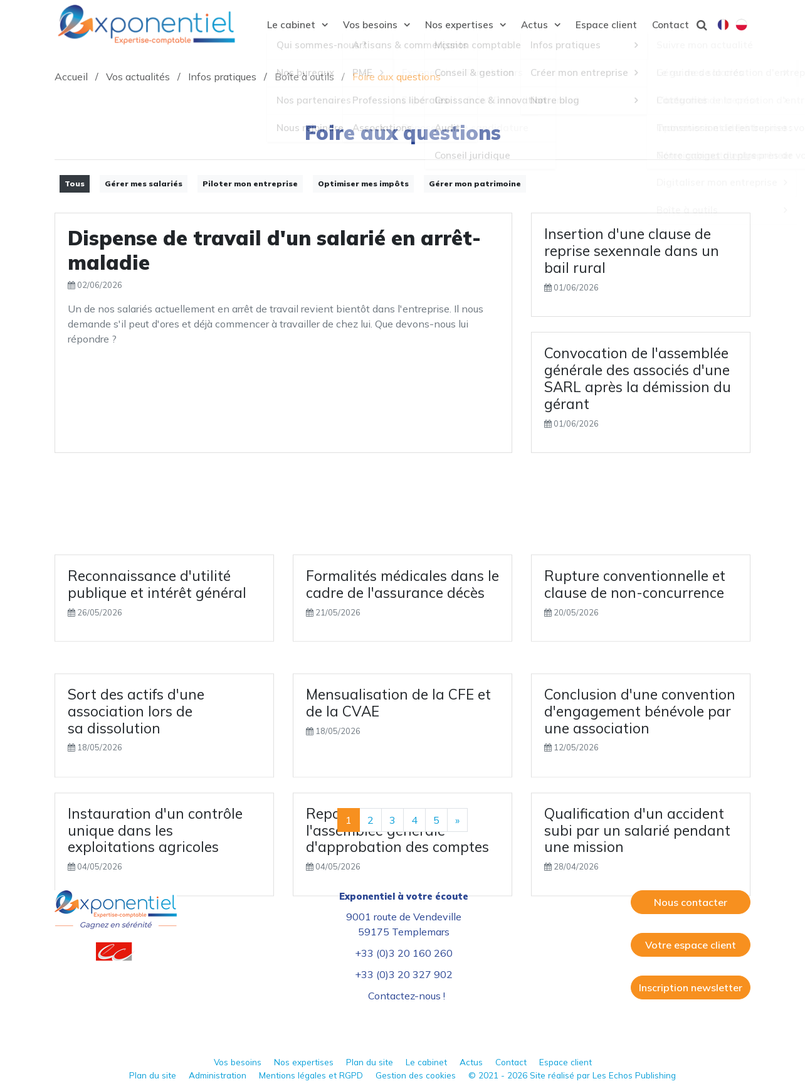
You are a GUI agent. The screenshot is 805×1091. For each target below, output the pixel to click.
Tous (75, 183)
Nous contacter (690, 902)
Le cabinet (426, 1061)
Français (723, 26)
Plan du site (369, 1061)
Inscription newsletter (690, 987)
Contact (511, 1061)
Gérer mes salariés (143, 183)
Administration (217, 1075)
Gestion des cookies (416, 1075)
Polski (741, 26)
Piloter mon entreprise (250, 183)
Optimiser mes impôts (363, 183)
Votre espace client (690, 945)
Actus (471, 1061)
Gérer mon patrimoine (475, 183)
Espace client (565, 1061)
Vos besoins (237, 1061)
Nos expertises (304, 1061)
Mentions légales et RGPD (311, 1075)
